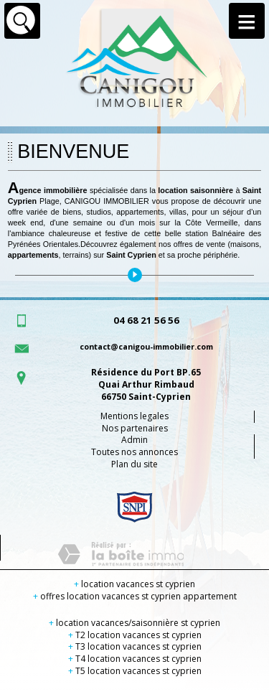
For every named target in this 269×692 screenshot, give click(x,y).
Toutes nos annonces (134, 452)
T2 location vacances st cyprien (135, 635)
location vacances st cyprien (134, 584)
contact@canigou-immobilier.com (146, 346)
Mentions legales (134, 416)
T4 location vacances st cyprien (135, 659)
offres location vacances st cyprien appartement (135, 596)
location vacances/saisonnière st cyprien (134, 623)
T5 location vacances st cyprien (135, 671)
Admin (134, 440)
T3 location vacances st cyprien (135, 646)
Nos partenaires (135, 428)
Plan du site (134, 464)
